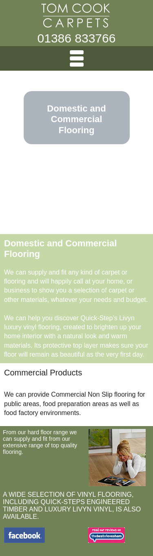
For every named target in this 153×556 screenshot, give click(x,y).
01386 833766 (77, 38)
